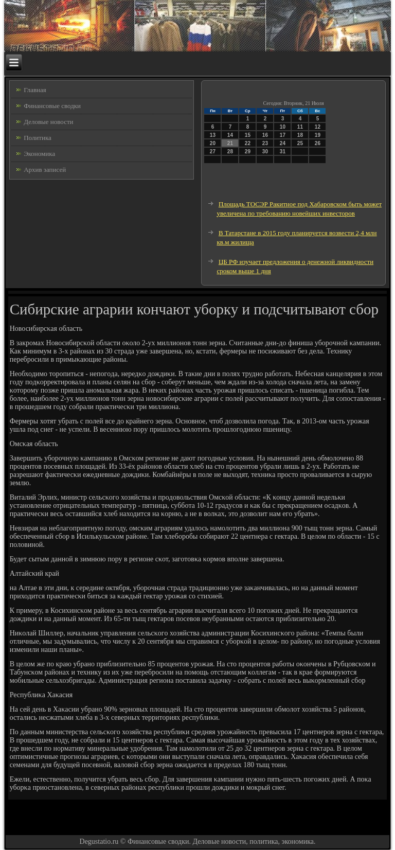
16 (265, 135)
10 (282, 127)
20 (213, 143)
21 (230, 143)
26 (317, 143)
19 (317, 135)
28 (230, 151)
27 (213, 151)
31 (282, 151)
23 (265, 143)
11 (300, 127)
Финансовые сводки (52, 106)
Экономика (39, 153)
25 (300, 143)
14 (230, 135)
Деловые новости (48, 122)
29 (247, 151)
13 (213, 135)
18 (300, 135)
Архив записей (45, 169)
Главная (35, 90)
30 (265, 151)
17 (282, 135)
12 (317, 127)
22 (247, 143)
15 (247, 135)
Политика (37, 137)
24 (282, 143)
